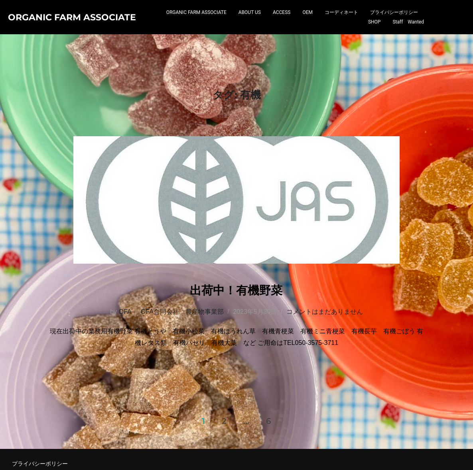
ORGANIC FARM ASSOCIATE (196, 21)
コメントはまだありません (324, 346)
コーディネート (341, 21)
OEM (307, 21)
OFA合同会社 (160, 346)
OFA (124, 346)
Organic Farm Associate (51, 25)
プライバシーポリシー (394, 21)
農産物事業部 (204, 346)
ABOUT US (249, 21)
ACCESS (281, 21)
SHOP (374, 30)
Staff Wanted (408, 30)
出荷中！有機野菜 (236, 323)
